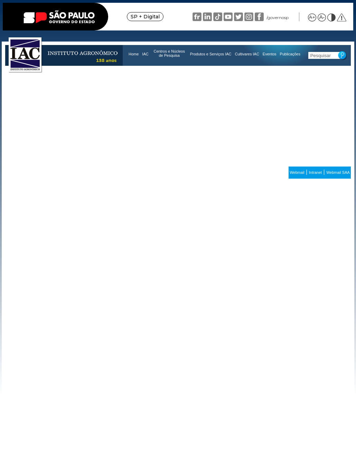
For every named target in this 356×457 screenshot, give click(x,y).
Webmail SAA (338, 172)
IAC (145, 54)
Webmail (297, 172)
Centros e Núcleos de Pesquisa (169, 53)
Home (134, 54)
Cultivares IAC (247, 54)
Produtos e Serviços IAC (211, 54)
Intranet (315, 172)
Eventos (270, 54)
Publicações (290, 54)
